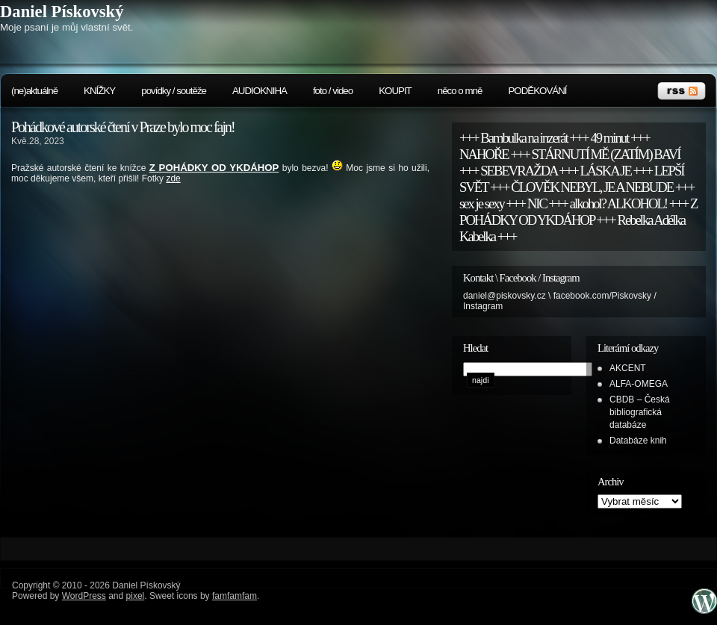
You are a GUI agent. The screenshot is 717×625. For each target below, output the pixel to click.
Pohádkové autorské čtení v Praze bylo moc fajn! (123, 127)
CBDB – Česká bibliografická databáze (639, 412)
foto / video (333, 90)
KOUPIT (395, 90)
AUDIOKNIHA (259, 90)
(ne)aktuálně (34, 90)
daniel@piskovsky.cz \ (508, 295)
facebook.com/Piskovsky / (605, 295)
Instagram (483, 306)
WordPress (84, 596)
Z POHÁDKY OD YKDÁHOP (214, 167)
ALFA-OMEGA (638, 384)
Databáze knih (638, 440)
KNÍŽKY (99, 90)
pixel (135, 596)
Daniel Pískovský (62, 11)
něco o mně (460, 90)
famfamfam (234, 596)
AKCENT (627, 368)
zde (173, 178)
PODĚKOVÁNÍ (537, 90)
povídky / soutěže (173, 90)
